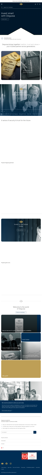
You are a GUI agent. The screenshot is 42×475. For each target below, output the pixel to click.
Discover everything (21, 312)
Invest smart (5, 19)
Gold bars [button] (29, 114)
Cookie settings (3, 467)
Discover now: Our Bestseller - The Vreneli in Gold (21, 1)
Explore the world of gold (9, 73)
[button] (21, 447)
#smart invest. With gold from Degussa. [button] (9, 114)
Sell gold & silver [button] (22, 114)
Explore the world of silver (9, 76)
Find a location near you (7, 410)
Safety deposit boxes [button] (37, 114)
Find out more (21, 98)
